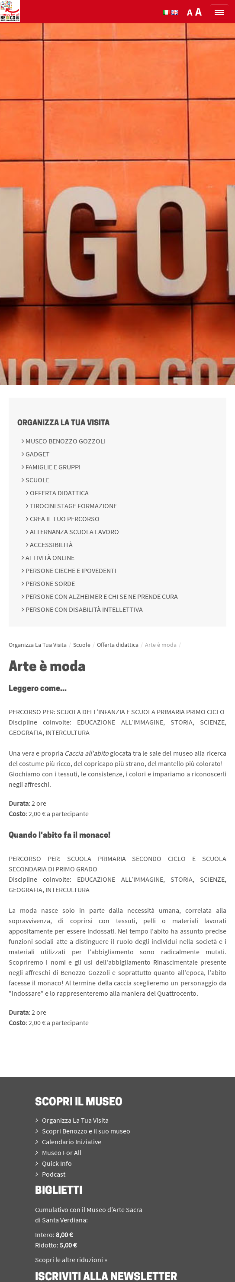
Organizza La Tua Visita (63, 423)
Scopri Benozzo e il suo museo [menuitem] (82, 1131)
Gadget (37, 453)
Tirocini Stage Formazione (73, 505)
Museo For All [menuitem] (58, 1152)
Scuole (36, 479)
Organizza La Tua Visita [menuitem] (72, 1120)
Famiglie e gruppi (52, 466)
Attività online (49, 557)
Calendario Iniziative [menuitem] (68, 1141)
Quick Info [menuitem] (53, 1163)
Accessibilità (51, 544)
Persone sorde (49, 583)
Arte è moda (161, 645)
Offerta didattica (59, 492)
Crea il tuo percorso (64, 518)
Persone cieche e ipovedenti (70, 570)
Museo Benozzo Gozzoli (65, 441)
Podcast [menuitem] (50, 1174)
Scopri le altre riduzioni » (71, 1259)
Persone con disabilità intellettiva (83, 609)
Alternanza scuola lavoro (74, 531)
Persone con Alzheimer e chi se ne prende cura (101, 596)
